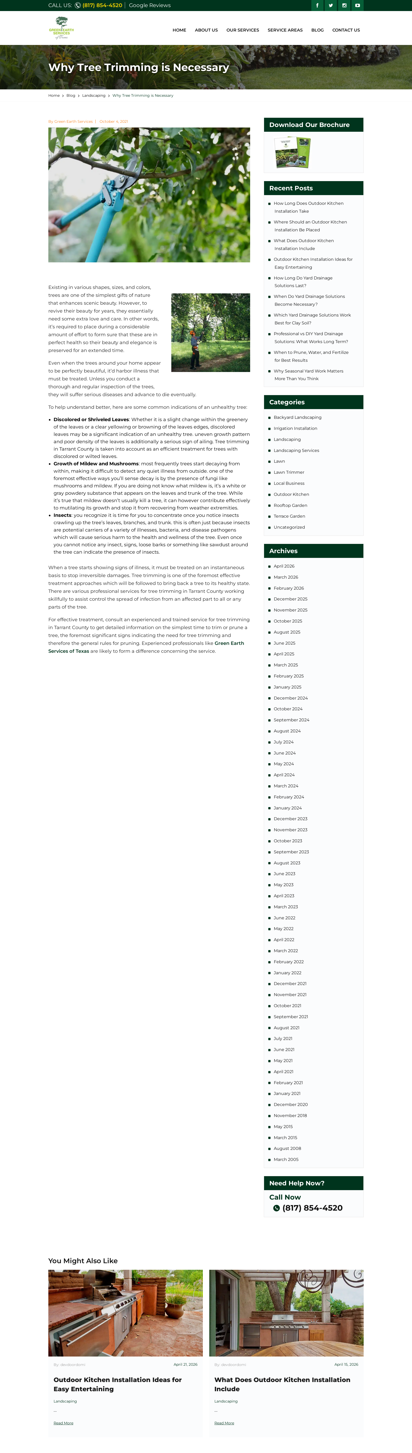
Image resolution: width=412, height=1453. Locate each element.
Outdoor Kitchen (292, 494)
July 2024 (284, 742)
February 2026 (289, 588)
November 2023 (291, 829)
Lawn (280, 461)
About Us (206, 30)
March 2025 (286, 664)
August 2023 (287, 862)
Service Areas (285, 30)
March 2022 (286, 950)
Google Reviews (150, 5)
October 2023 (288, 840)
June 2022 (285, 917)
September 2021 (291, 1016)
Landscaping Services (297, 450)
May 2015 (284, 1126)
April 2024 (285, 774)
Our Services (242, 30)
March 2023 (286, 906)
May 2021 (284, 1060)
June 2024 (285, 753)
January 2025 (288, 687)
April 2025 (284, 653)
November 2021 (291, 994)
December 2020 (291, 1104)
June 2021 (285, 1049)
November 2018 (291, 1115)
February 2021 (289, 1082)
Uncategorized (290, 527)
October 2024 (289, 708)
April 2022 (284, 939)
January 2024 (288, 807)
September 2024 (292, 719)
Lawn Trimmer (289, 472)
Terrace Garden (290, 516)
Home (179, 30)
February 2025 (289, 676)
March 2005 (286, 1159)
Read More (63, 1423)
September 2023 (292, 851)
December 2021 (291, 983)
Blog (317, 30)
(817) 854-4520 (102, 5)
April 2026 (285, 566)
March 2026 (286, 577)
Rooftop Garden (291, 505)
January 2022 (288, 972)
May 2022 (284, 928)
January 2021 (288, 1093)
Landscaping (288, 439)
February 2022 (289, 961)
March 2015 (286, 1137)
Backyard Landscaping (298, 417)
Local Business (290, 483)
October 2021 (288, 1005)
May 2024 (284, 763)
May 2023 (284, 884)
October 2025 (288, 621)
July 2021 (283, 1038)
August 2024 (288, 730)
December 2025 (291, 599)
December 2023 (291, 818)
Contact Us (346, 30)
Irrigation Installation (296, 428)
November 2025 (291, 610)
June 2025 (285, 643)
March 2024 (286, 785)
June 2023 (285, 873)
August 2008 (288, 1148)
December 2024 (291, 698)
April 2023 (284, 895)
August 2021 (287, 1027)
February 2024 (289, 796)
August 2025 (287, 632)
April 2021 (284, 1071)
